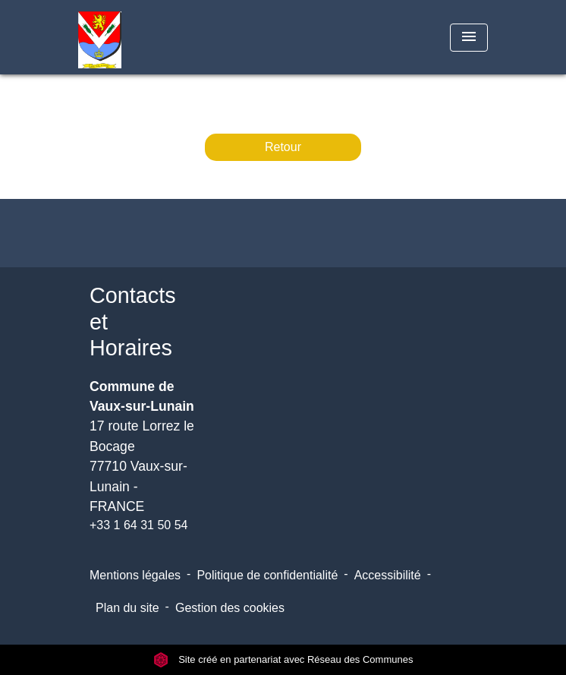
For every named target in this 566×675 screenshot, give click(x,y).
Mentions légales (135, 575)
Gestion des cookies (230, 607)
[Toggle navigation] (469, 38)
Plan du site (127, 607)
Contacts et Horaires (133, 321)
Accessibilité (387, 575)
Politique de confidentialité (267, 575)
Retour (283, 146)
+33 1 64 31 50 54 (138, 525)
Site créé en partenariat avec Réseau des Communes (283, 659)
